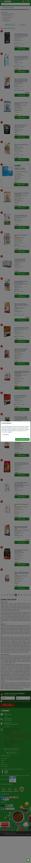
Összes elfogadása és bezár (22, 439)
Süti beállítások (6, 434)
